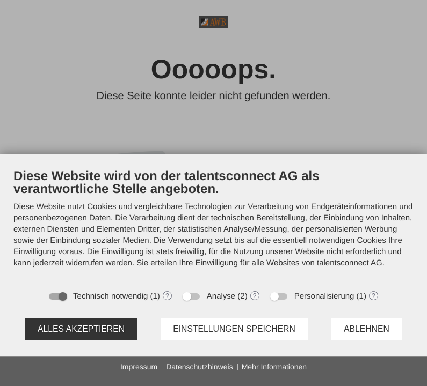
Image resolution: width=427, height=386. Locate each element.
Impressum (138, 366)
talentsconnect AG (349, 263)
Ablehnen (366, 328)
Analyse (221, 296)
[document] (213, 226)
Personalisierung (324, 296)
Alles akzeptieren (81, 328)
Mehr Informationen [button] (274, 366)
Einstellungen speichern (234, 328)
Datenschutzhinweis (199, 366)
